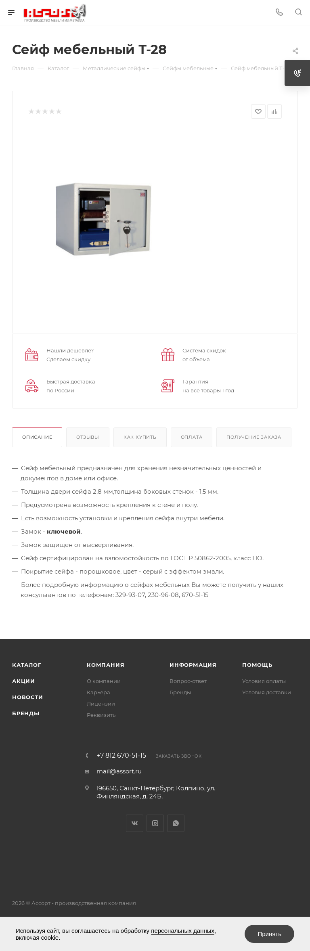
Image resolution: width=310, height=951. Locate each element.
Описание (37, 437)
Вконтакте (134, 823)
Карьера (98, 692)
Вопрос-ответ (188, 681)
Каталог (27, 665)
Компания (105, 665)
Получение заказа (253, 437)
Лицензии (101, 703)
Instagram (155, 823)
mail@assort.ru (119, 771)
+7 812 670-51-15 (121, 755)
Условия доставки (266, 692)
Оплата (192, 437)
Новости (27, 697)
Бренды (26, 713)
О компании (104, 681)
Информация (193, 665)
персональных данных (182, 930)
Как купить (140, 437)
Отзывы (87, 437)
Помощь (257, 665)
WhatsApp (175, 823)
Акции (23, 681)
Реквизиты (102, 715)
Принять (269, 933)
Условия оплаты (264, 681)
